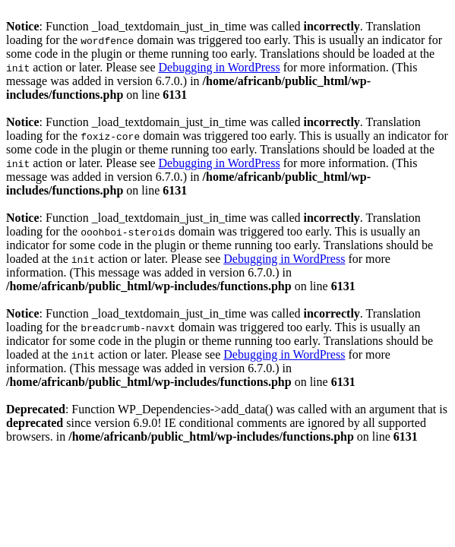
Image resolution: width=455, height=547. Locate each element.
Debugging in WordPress (219, 67)
